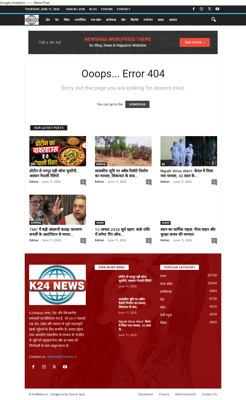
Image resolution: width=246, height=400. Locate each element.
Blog (93, 9)
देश (57, 20)
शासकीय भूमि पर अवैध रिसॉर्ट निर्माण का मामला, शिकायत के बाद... (121, 173)
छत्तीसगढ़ (111, 20)
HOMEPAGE (137, 104)
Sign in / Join (75, 9)
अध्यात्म (173, 20)
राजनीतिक (80, 20)
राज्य (163, 276)
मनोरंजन (148, 20)
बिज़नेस (134, 20)
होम (48, 20)
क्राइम (161, 20)
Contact (123, 9)
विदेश (66, 20)
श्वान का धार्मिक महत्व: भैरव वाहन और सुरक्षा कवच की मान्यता (187, 232)
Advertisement (185, 394)
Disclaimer (145, 394)
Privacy (164, 394)
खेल (123, 20)
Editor (33, 181)
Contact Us (209, 394)
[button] (213, 20)
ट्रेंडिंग (33, 164)
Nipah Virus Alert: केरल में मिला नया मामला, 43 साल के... (186, 173)
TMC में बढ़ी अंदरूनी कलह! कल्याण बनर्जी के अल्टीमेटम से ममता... (55, 232)
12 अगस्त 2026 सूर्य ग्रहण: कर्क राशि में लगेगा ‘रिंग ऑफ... (122, 232)
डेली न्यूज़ (166, 315)
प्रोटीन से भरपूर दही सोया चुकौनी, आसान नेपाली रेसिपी (53, 173)
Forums (107, 9)
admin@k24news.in (62, 357)
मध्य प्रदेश (96, 20)
